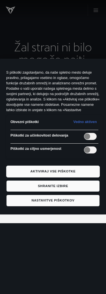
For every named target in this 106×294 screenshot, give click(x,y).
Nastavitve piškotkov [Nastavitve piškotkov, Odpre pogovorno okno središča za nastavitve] (53, 200)
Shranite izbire (53, 186)
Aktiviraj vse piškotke (53, 171)
